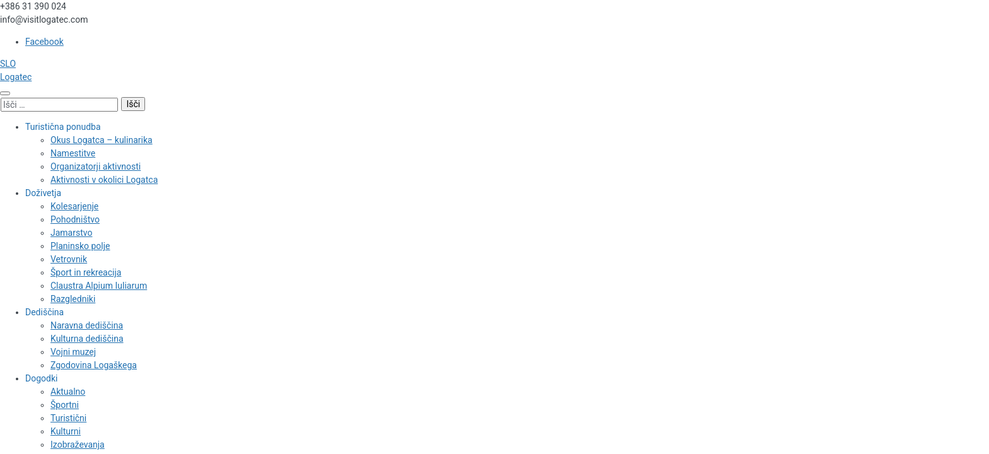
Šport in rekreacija (85, 272)
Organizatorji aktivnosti (95, 166)
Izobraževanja (77, 444)
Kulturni (65, 431)
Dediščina (44, 312)
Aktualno (67, 392)
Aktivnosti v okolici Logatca (104, 180)
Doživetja (43, 193)
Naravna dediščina (86, 325)
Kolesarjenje (74, 206)
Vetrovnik (68, 259)
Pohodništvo (75, 219)
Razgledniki (72, 299)
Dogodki (41, 378)
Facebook (44, 42)
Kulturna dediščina (87, 339)
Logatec (16, 77)
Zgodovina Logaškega (93, 365)
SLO (8, 64)
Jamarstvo (71, 233)
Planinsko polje (80, 246)
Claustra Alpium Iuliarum (98, 286)
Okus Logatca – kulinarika (101, 140)
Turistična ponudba (63, 127)
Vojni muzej (73, 352)
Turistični (68, 418)
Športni (64, 405)
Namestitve (72, 153)
